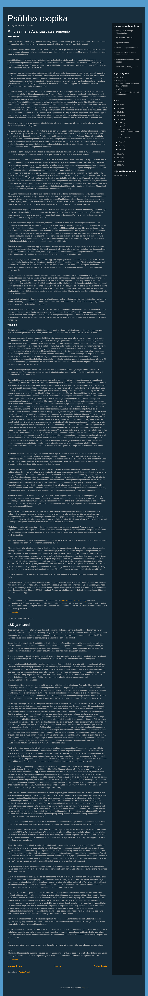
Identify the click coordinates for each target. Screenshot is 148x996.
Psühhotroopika (38, 18)
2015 (119, 108)
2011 (119, 154)
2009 (119, 161)
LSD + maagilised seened (127, 47)
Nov (121, 126)
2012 (119, 119)
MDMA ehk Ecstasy (124, 38)
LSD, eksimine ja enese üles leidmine (126, 53)
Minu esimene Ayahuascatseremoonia (39, 31)
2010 (119, 158)
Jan (121, 149)
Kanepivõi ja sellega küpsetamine (124, 32)
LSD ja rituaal (19, 625)
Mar (121, 146)
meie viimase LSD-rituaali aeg (73, 601)
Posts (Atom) (24, 972)
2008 (119, 165)
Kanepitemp (121, 80)
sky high (119, 89)
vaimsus (119, 77)
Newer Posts (15, 966)
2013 (119, 116)
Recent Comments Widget (121, 175)
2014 (119, 112)
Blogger (85, 988)
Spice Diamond (122, 43)
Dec (121, 122)
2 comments (13, 612)
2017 (119, 105)
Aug (121, 142)
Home (58, 966)
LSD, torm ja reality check (126, 67)
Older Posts (100, 966)
